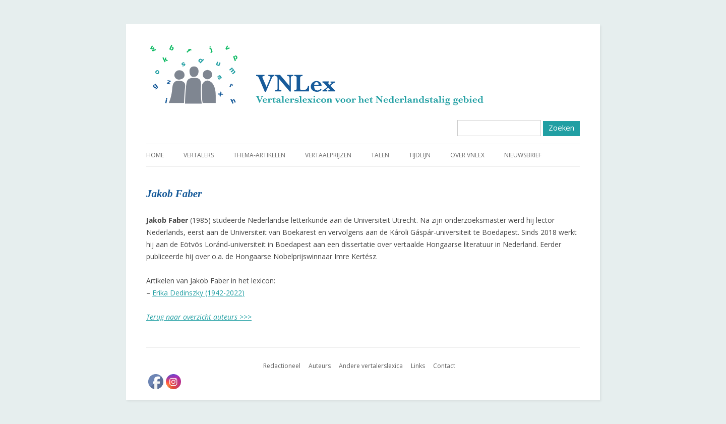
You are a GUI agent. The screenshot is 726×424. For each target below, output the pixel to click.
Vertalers (199, 155)
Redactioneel (281, 365)
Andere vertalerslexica (371, 365)
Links (418, 365)
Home (155, 155)
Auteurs (320, 365)
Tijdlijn (420, 155)
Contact (444, 365)
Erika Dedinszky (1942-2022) (198, 292)
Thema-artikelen (259, 155)
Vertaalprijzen (328, 155)
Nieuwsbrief (522, 155)
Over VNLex (467, 155)
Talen (380, 155)
